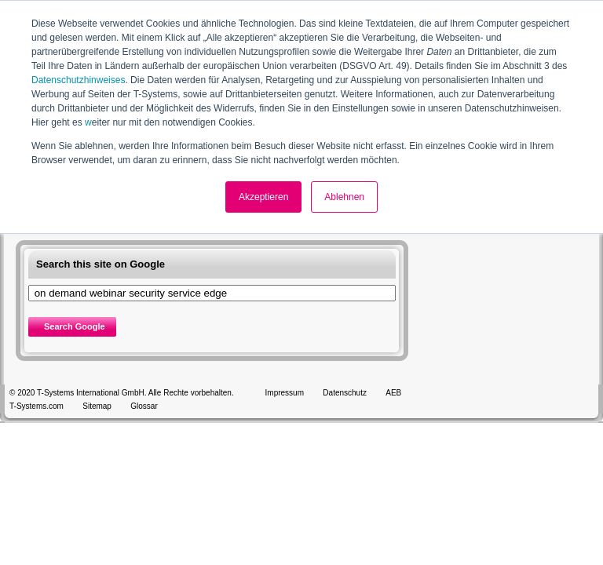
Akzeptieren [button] (263, 196)
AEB (393, 392)
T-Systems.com (36, 406)
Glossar (143, 406)
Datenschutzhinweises (78, 80)
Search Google (74, 326)
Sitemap (96, 406)
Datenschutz (345, 392)
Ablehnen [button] (344, 196)
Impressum (284, 392)
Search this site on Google (100, 264)
